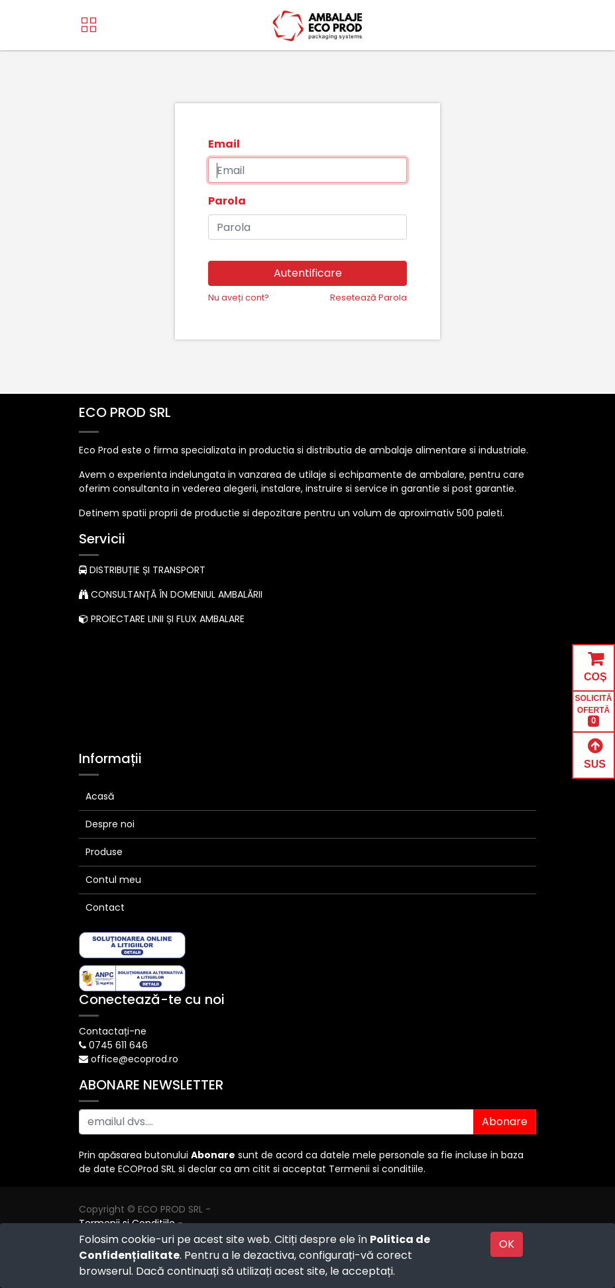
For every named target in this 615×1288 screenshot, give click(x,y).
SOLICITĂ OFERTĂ (593, 710)
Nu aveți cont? (238, 297)
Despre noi (110, 824)
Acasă (99, 796)
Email (224, 144)
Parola (227, 200)
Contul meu (113, 879)
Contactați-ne (112, 1031)
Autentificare (308, 273)
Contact (105, 907)
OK (506, 1244)
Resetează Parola (368, 297)
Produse (104, 851)
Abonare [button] (505, 1121)
